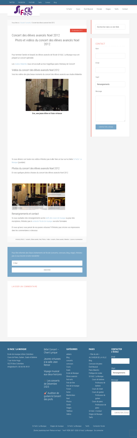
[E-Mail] (47, 263)
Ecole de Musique (72, 373)
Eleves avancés (60, 239)
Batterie (35, 357)
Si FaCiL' (23, 10)
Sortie (68, 404)
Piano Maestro (94, 370)
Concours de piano (96, 364)
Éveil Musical (93, 367)
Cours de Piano (13, 357)
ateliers (69, 354)
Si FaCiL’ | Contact (95, 411)
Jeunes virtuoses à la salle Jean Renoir (52, 362)
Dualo (28, 357)
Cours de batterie (98, 379)
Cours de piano (97, 401)
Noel (40, 239)
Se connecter (98, 430)
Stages (69, 407)
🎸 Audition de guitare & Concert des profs (52, 396)
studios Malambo (21, 64)
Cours (68, 367)
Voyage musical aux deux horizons (53, 373)
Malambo (66, 239)
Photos (44, 239)
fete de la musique (73, 386)
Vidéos (48, 239)
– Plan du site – (94, 354)
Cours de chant (97, 389)
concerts (28, 239)
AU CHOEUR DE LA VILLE (98, 357)
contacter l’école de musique (42, 221)
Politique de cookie (96, 373)
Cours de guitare (98, 392)
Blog (68, 357)
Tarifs (91, 417)
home (68, 392)
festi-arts (69, 379)
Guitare (22, 357)
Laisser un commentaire (76, 239)
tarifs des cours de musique (55, 218)
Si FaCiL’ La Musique (96, 376)
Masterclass (70, 395)
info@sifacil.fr (12, 367)
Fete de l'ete (70, 382)
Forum (68, 389)
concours (69, 364)
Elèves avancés (35, 239)
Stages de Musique (96, 414)
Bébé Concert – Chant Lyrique (51, 351)
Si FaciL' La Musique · (86, 430)
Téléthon (69, 411)
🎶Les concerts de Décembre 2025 (52, 383)
